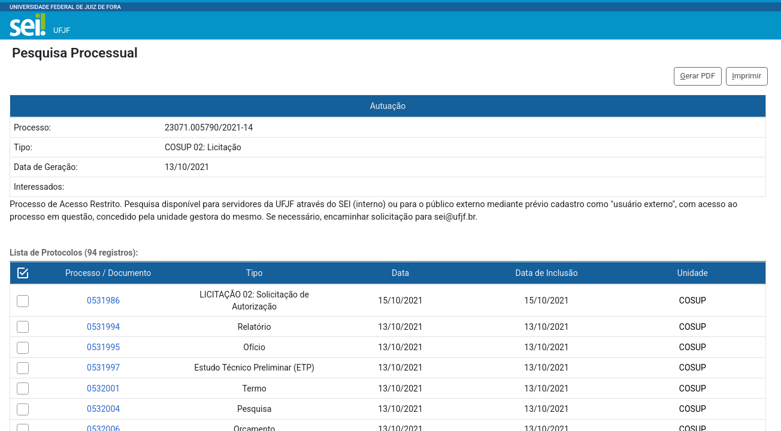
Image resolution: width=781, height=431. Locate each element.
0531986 (103, 300)
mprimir (746, 75)
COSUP (692, 300)
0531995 (103, 347)
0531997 (103, 367)
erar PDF (698, 75)
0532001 (103, 388)
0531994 (103, 327)
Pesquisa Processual (75, 52)
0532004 (103, 409)
